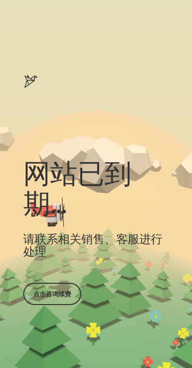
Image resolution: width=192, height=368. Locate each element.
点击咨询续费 (52, 294)
